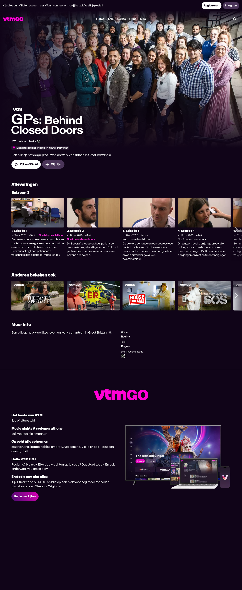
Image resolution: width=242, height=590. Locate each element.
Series (121, 19)
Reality (125, 336)
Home (100, 19)
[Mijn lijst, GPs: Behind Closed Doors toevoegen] (53, 164)
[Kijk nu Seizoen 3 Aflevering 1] (26, 164)
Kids (143, 19)
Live (111, 19)
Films (132, 19)
